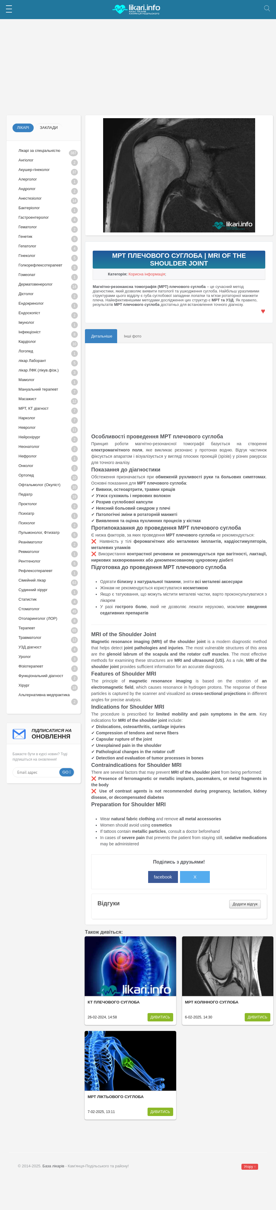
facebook (163, 876)
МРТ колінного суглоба (212, 1002)
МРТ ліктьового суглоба (116, 1097)
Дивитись (160, 1017)
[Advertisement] (137, 67)
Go (65, 772)
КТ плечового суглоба (114, 1002)
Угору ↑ (250, 1167)
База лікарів (53, 1166)
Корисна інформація (146, 274)
